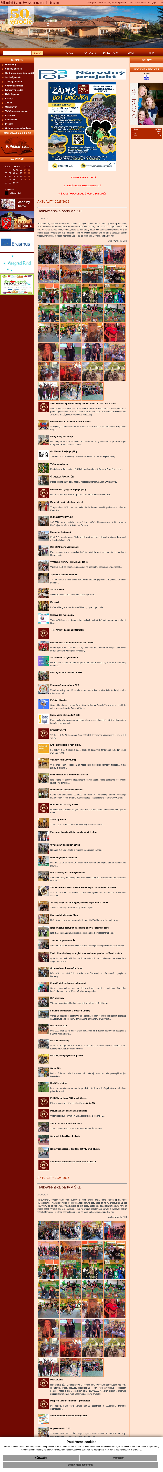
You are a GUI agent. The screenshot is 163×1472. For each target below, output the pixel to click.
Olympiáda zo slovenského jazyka (66, 968)
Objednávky (11, 107)
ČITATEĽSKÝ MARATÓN (62, 477)
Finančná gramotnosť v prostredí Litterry (70, 1011)
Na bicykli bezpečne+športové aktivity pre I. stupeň (75, 1149)
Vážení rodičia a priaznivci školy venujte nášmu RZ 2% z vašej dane (83, 403)
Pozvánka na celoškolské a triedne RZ (68, 1111)
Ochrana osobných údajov (18, 128)
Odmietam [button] (118, 1457)
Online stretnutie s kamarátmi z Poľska (69, 775)
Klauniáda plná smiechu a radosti (66, 502)
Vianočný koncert (58, 819)
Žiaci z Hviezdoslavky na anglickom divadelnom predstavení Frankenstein (86, 953)
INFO (151, 53)
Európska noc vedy (59, 1040)
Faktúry (9, 98)
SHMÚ (146, 73)
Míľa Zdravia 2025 (58, 1026)
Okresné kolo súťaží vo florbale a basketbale (72, 642)
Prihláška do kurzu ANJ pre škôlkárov (68, 1098)
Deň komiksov (57, 998)
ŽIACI (131, 53)
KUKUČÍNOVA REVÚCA (61, 517)
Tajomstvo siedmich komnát (63, 574)
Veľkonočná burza (59, 464)
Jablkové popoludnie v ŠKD (63, 940)
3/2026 (8, 167)
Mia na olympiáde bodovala (63, 857)
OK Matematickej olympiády (63, 451)
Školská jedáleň (13, 77)
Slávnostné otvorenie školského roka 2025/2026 (73, 1162)
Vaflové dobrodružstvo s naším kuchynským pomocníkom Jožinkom (83, 887)
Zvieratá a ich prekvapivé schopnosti (68, 983)
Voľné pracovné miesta (16, 111)
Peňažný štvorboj (58, 700)
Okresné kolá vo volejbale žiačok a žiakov (70, 421)
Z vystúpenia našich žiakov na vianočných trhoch (74, 832)
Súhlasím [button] (41, 1457)
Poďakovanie (56, 1380)
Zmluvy (8, 103)
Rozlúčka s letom (58, 1083)
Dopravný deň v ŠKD (60, 1428)
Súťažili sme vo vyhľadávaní (64, 657)
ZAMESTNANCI (110, 53)
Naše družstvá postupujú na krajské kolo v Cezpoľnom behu (79, 928)
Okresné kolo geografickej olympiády (68, 489)
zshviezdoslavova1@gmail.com (148, 2)
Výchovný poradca (14, 86)
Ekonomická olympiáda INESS (65, 715)
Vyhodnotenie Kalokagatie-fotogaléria (68, 1416)
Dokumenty (10, 64)
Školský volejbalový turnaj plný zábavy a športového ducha (79, 902)
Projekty (9, 124)
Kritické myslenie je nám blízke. (65, 745)
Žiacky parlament (13, 81)
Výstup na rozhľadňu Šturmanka (66, 1123)
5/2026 (27, 167)
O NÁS (69, 53)
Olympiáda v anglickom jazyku (65, 845)
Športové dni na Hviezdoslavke (65, 1136)
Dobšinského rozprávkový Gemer (66, 789)
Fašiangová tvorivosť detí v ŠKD (66, 672)
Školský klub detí (13, 69)
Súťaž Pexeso (57, 589)
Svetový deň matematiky (62, 615)
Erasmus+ (10, 115)
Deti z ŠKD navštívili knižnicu (64, 547)
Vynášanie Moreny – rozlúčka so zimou (69, 562)
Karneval (54, 602)
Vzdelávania (11, 120)
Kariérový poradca (14, 90)
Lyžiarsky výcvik (58, 730)
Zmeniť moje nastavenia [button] (80, 1464)
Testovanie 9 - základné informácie (67, 630)
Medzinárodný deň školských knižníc (68, 872)
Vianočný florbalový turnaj (63, 760)
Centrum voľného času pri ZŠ (19, 73)
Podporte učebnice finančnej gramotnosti (70, 1401)
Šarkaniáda (55, 1068)
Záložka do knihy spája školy (64, 915)
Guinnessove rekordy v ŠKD (64, 804)
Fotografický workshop (61, 436)
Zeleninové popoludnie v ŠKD (64, 685)
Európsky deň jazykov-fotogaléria (66, 1055)
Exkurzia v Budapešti (60, 532)
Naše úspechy (12, 94)
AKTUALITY (90, 53)
